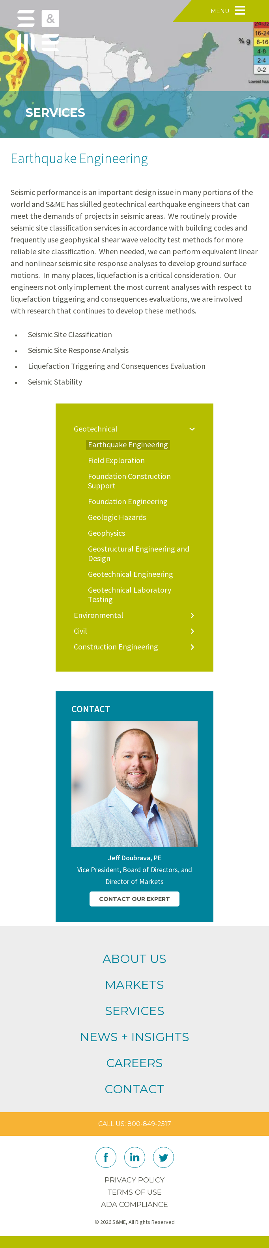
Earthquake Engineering (128, 444)
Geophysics (106, 533)
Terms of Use (134, 1192)
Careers (134, 1063)
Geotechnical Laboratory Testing (129, 594)
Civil (80, 631)
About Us (134, 958)
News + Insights (134, 1037)
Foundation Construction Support (129, 480)
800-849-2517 (149, 1124)
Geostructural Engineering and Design (138, 553)
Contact (134, 1089)
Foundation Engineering (128, 501)
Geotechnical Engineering (130, 574)
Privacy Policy (134, 1180)
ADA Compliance (134, 1204)
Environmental (98, 615)
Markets (134, 985)
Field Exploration (116, 460)
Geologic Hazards (117, 517)
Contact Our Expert (134, 899)
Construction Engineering (116, 646)
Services (134, 1011)
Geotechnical (96, 429)
